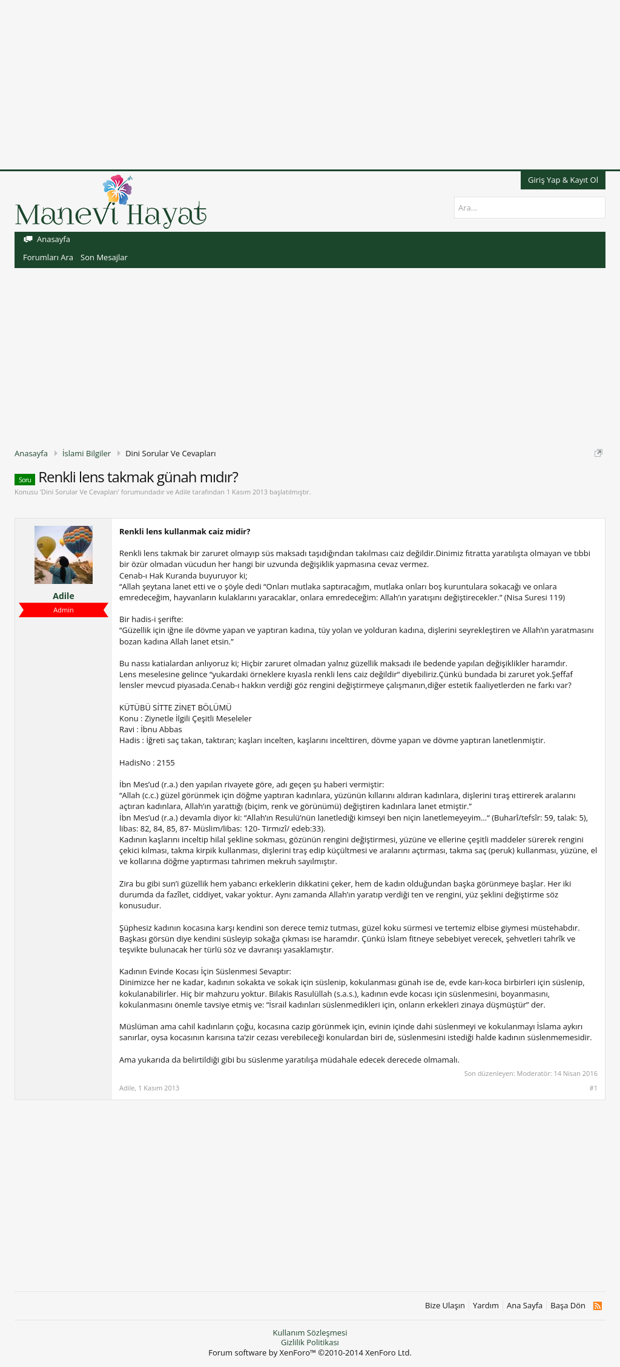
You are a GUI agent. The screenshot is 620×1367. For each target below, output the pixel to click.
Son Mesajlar (104, 257)
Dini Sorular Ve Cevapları (79, 491)
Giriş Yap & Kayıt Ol (563, 179)
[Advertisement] (310, 84)
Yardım (486, 1305)
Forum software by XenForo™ (310, 1352)
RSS (597, 1306)
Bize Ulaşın (445, 1305)
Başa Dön (567, 1305)
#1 (594, 1088)
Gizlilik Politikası (310, 1342)
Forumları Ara (48, 257)
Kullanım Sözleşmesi (309, 1332)
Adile (182, 491)
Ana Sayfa (524, 1305)
